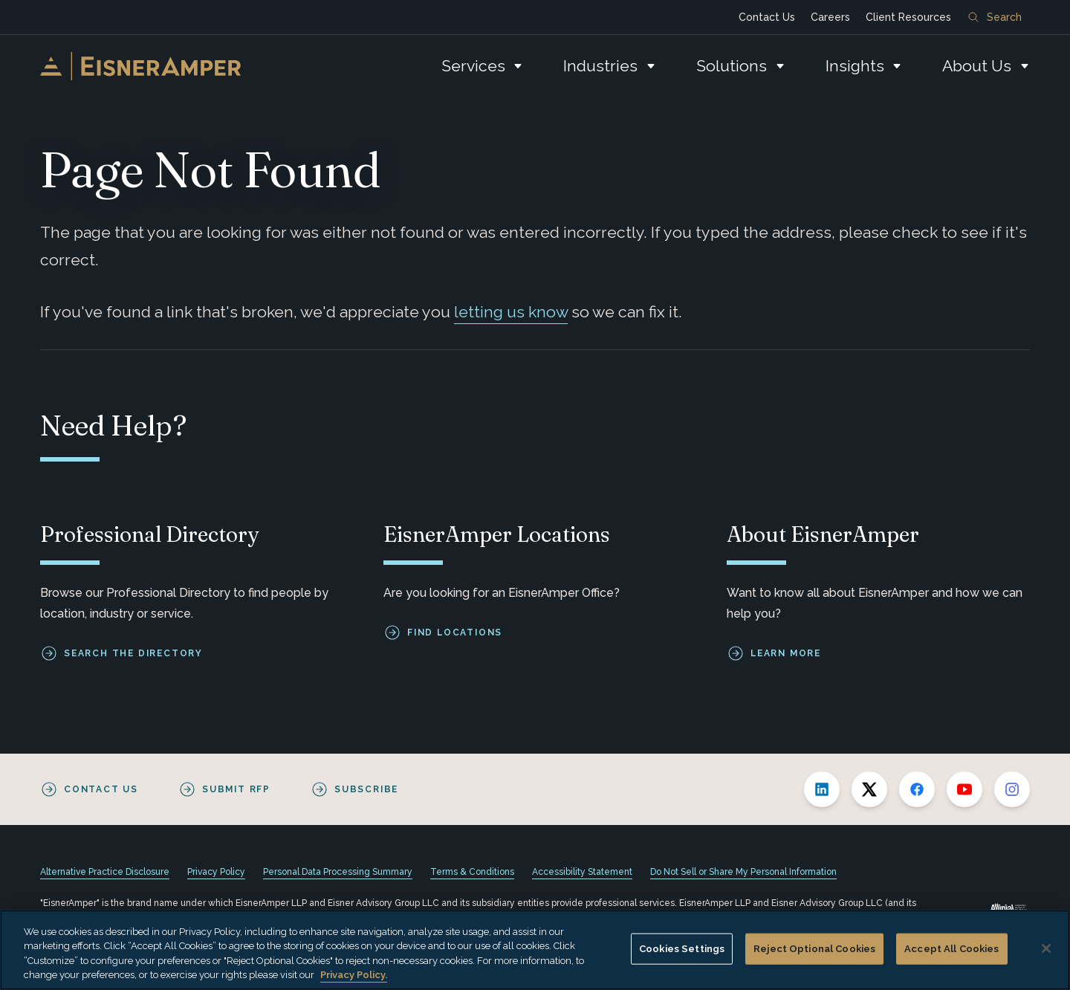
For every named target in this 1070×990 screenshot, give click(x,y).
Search (994, 17)
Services (473, 65)
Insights (855, 65)
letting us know (511, 311)
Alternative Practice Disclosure (104, 872)
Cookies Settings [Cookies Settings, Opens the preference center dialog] (681, 948)
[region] (535, 950)
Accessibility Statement (582, 872)
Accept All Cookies (951, 948)
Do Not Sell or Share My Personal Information (743, 872)
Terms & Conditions (472, 872)
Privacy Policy (216, 872)
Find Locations (454, 632)
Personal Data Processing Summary (337, 872)
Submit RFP (236, 789)
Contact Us (767, 17)
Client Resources (908, 17)
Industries (600, 65)
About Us (976, 65)
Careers (830, 17)
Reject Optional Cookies (814, 948)
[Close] (1046, 948)
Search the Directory (133, 653)
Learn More (785, 653)
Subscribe (366, 789)
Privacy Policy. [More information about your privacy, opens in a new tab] (353, 974)
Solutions (731, 65)
